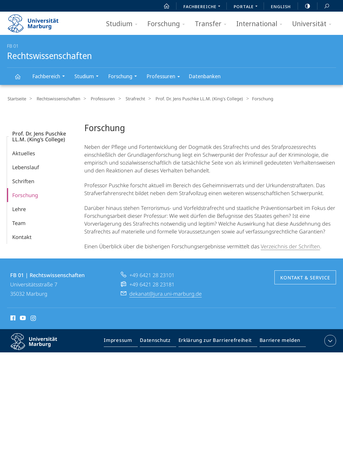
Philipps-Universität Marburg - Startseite (38, 21)
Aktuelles (23, 152)
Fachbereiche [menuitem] (203, 6)
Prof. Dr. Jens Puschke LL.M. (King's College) (187, 98)
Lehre (19, 208)
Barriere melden (278, 341)
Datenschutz (160, 341)
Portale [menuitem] (247, 6)
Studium (123, 24)
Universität (313, 24)
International (261, 24)
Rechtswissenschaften (21, 79)
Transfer (212, 24)
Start (163, 6)
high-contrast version (304, 6)
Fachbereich (50, 77)
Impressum (124, 341)
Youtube (22, 318)
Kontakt (22, 236)
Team (19, 222)
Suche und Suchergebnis (323, 6)
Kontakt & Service (305, 277)
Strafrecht (125, 98)
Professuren (165, 77)
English (281, 6)
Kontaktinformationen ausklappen (329, 340)
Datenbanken (205, 76)
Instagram (33, 318)
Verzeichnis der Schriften (290, 245)
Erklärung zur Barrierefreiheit (217, 341)
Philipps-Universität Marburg (38, 345)
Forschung (168, 24)
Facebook (12, 318)
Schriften (23, 180)
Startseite (16, 98)
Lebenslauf (25, 166)
